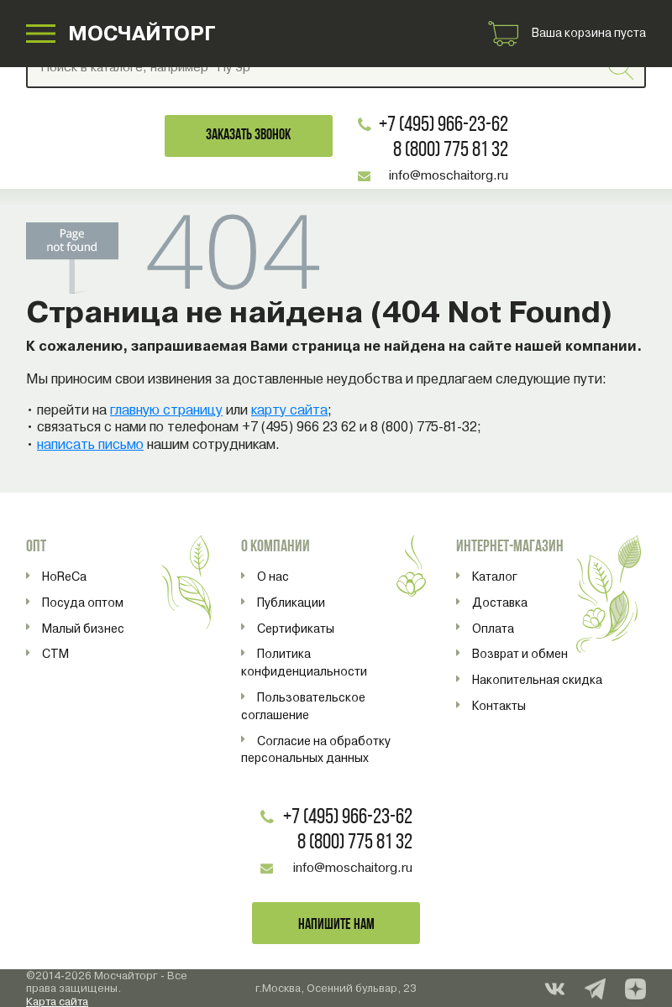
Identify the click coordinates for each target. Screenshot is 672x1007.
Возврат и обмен (520, 653)
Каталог (494, 576)
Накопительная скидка (537, 679)
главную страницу (166, 410)
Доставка (500, 602)
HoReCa (64, 576)
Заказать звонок (248, 135)
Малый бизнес (83, 628)
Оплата (493, 628)
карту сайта (289, 410)
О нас (273, 576)
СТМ (55, 653)
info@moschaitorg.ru (448, 175)
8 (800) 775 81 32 (450, 150)
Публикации (291, 602)
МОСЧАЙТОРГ (142, 33)
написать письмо (90, 444)
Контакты (499, 705)
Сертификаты (295, 628)
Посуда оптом (82, 602)
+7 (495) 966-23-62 (443, 125)
